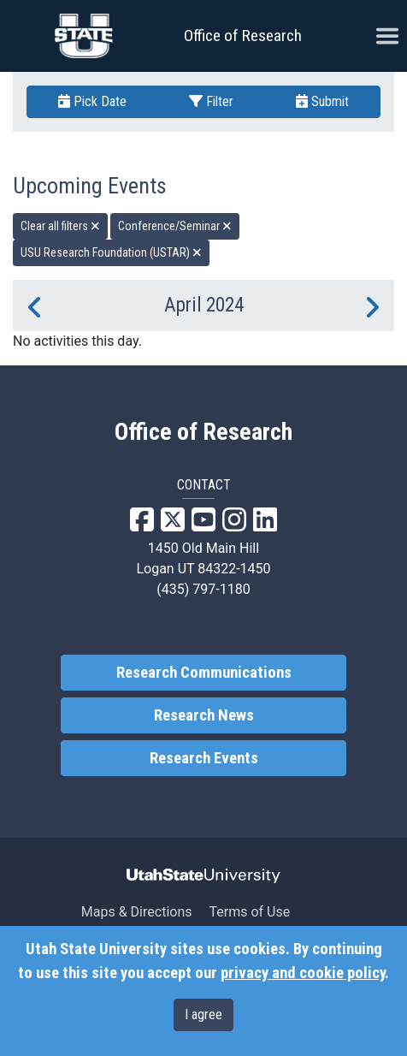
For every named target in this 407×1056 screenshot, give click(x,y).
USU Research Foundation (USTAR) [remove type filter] (111, 252)
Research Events (204, 758)
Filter (211, 101)
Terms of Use (249, 912)
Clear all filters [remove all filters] (60, 226)
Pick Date (92, 101)
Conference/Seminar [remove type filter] (175, 226)
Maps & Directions (136, 912)
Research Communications (204, 672)
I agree (203, 1014)
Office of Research (243, 35)
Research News (204, 715)
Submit (322, 101)
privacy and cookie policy (303, 973)
